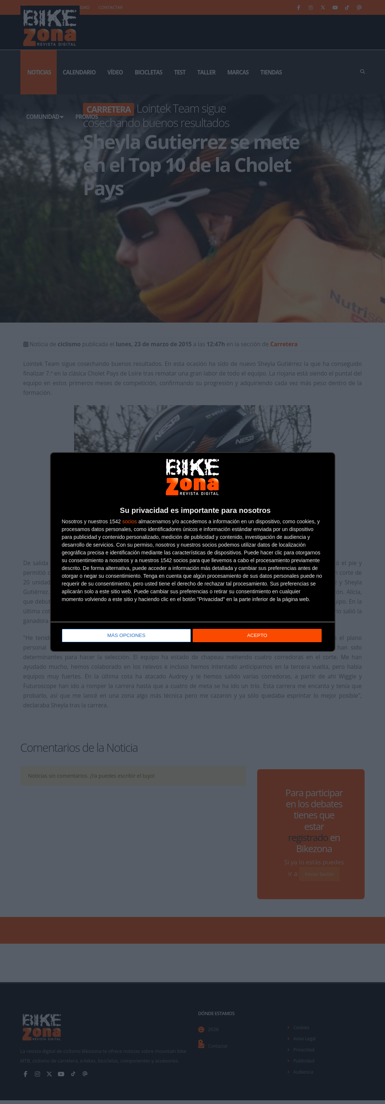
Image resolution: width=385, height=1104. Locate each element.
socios (129, 521)
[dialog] (192, 552)
